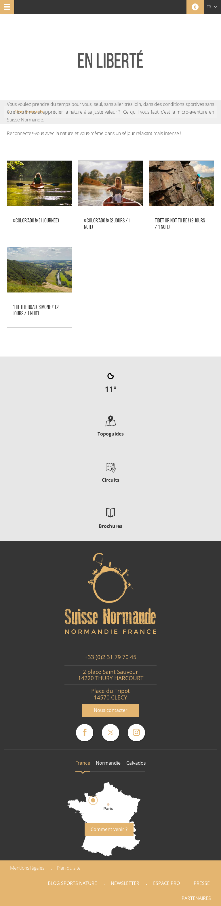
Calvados (136, 763)
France (82, 763)
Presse (202, 883)
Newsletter (125, 883)
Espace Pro (166, 883)
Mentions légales (27, 868)
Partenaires (196, 898)
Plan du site (69, 868)
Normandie (108, 763)
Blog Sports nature (72, 883)
